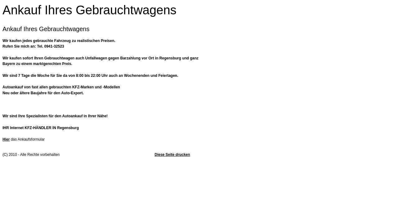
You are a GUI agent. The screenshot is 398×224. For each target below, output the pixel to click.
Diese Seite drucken (172, 154)
